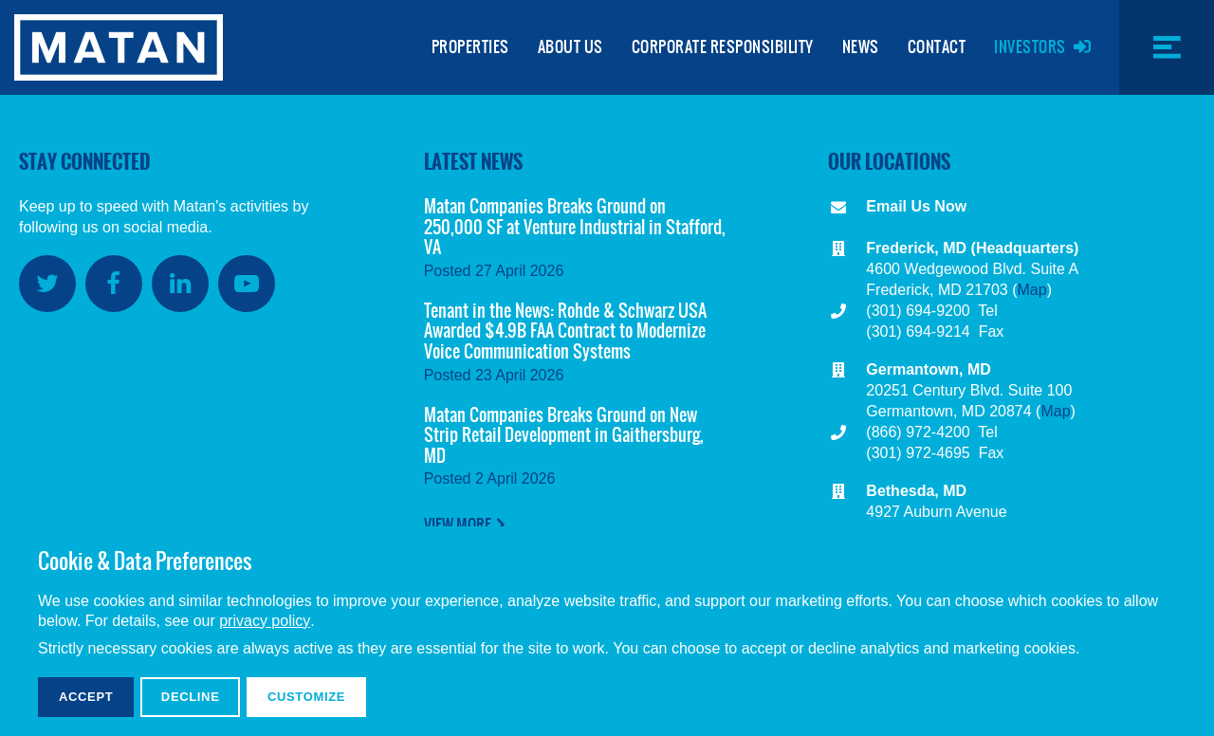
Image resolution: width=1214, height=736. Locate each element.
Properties (470, 46)
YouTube (246, 283)
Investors (1030, 46)
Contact (937, 46)
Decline (190, 697)
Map (1032, 290)
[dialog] (607, 631)
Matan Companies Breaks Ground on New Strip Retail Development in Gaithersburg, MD (564, 435)
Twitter (47, 283)
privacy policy (264, 621)
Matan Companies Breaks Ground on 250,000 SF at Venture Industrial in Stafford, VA (575, 226)
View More (457, 524)
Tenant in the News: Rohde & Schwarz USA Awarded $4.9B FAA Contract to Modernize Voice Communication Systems (565, 331)
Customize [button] (306, 697)
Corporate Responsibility (723, 46)
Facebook (113, 283)
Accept (86, 697)
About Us (570, 46)
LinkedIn (180, 283)
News (860, 46)
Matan (118, 47)
